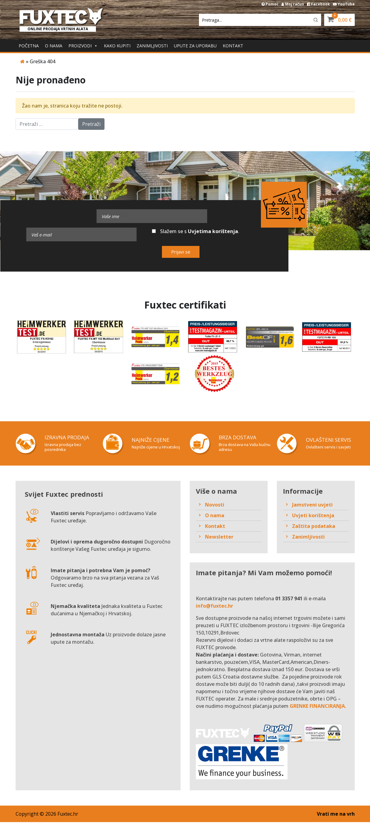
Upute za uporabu (195, 46)
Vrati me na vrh (336, 814)
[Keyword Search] (254, 20)
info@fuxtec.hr (214, 606)
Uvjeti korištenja (313, 516)
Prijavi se (180, 252)
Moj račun (292, 4)
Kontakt (233, 46)
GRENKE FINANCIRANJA (317, 707)
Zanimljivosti (152, 46)
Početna (29, 46)
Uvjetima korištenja (213, 231)
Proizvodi (80, 46)
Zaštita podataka (313, 526)
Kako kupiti (117, 46)
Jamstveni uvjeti (312, 505)
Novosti (214, 505)
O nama (53, 46)
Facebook (318, 4)
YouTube (344, 4)
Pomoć (270, 4)
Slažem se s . (195, 231)
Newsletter (219, 537)
